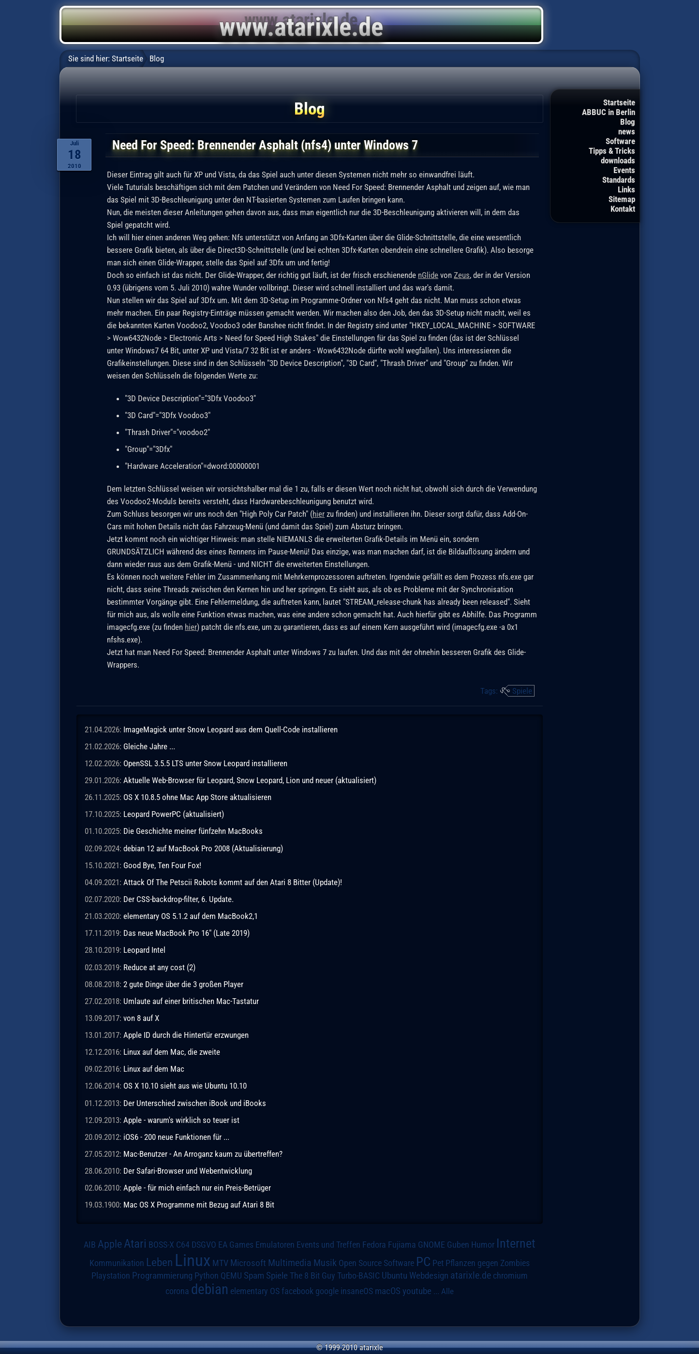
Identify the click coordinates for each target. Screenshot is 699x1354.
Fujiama (402, 1244)
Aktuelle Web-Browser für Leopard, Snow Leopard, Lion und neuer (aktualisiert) (249, 780)
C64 (183, 1245)
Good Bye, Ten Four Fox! (162, 865)
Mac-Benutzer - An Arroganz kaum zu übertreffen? (203, 1154)
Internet (515, 1243)
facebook (297, 1291)
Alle (447, 1291)
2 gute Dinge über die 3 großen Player (183, 984)
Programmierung (162, 1275)
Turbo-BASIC (358, 1275)
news (626, 131)
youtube (416, 1290)
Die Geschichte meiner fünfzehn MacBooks (193, 831)
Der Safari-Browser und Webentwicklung (187, 1171)
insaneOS (357, 1291)
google (327, 1291)
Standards (618, 180)
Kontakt (622, 209)
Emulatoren (275, 1244)
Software (620, 141)
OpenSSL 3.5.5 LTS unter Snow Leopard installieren (205, 763)
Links (626, 189)
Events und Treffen (328, 1245)
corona (177, 1291)
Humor (482, 1245)
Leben (159, 1262)
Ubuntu (394, 1275)
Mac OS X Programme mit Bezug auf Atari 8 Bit (198, 1204)
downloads (618, 160)
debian (209, 1289)
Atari (135, 1244)
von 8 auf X (141, 1018)
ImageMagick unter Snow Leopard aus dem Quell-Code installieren (230, 729)
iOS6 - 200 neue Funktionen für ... (176, 1137)
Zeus (462, 275)
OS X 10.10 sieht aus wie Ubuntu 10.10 (185, 1086)
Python (206, 1276)
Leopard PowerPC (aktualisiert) (173, 814)
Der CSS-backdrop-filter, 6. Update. (178, 899)
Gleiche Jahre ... (149, 746)
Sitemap (622, 199)
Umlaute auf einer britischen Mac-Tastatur (191, 1001)
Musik (325, 1262)
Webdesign (428, 1275)
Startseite (619, 102)
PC (423, 1261)
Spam (254, 1275)
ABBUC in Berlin (608, 112)
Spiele (522, 691)
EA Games (235, 1245)
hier (318, 514)
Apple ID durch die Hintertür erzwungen (186, 1035)
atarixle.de (470, 1275)
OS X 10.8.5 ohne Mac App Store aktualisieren (197, 797)
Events (624, 170)
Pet (438, 1263)
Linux (192, 1260)
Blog (627, 122)
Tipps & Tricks (612, 151)
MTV (220, 1263)
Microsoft (248, 1262)
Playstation (110, 1276)
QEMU (231, 1276)
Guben (458, 1245)
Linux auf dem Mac (153, 1069)
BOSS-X (161, 1245)
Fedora (374, 1244)
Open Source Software (376, 1263)
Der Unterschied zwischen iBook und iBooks (194, 1103)
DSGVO (204, 1245)
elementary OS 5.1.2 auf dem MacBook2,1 (190, 916)
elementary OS (255, 1291)
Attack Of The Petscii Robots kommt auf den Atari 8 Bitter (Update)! (232, 882)
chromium (510, 1276)
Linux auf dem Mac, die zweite (171, 1052)
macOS (388, 1291)
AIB (90, 1245)
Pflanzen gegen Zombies (488, 1263)
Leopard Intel (144, 950)
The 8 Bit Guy (312, 1275)
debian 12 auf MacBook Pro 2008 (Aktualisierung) (203, 848)
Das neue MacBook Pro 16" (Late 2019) (186, 933)
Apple (110, 1244)
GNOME (431, 1244)
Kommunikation (116, 1263)
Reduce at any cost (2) (159, 967)
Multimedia (290, 1262)
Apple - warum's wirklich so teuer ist (181, 1120)
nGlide (428, 275)
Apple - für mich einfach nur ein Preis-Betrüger (197, 1188)
